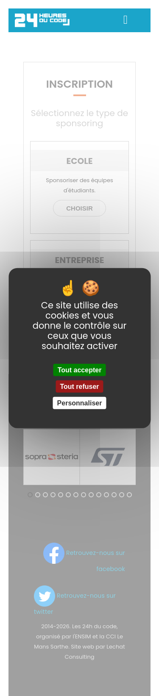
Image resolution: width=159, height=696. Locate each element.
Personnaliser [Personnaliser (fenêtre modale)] (79, 403)
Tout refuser (79, 386)
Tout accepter (80, 369)
